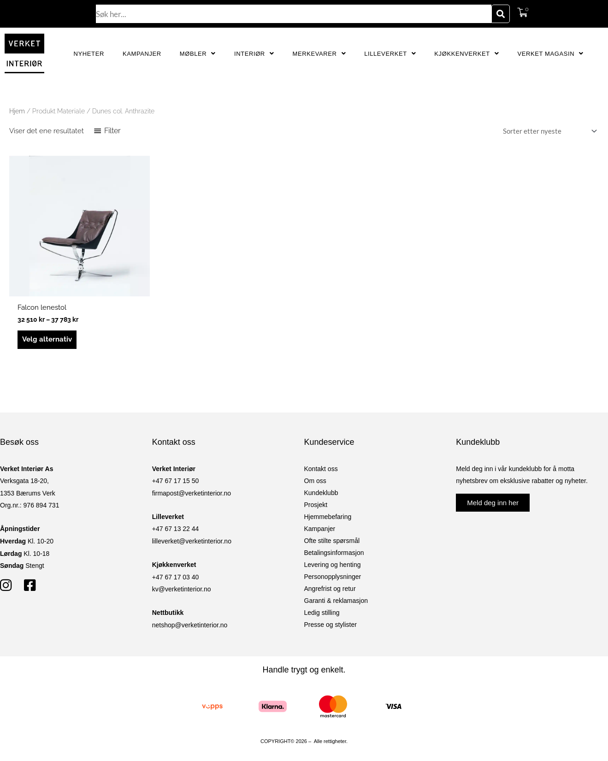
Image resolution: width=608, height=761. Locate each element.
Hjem (17, 111)
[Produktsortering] (548, 131)
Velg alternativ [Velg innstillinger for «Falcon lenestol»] (47, 339)
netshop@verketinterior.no (190, 625)
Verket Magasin (550, 53)
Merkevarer (319, 53)
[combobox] (293, 14)
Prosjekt (316, 504)
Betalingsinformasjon (334, 552)
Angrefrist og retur (330, 588)
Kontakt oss (321, 468)
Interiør (254, 53)
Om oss (315, 480)
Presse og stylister (330, 624)
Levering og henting (332, 564)
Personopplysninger (332, 576)
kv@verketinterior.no (181, 589)
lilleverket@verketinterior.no (191, 541)
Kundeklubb (321, 492)
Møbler (198, 53)
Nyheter (89, 53)
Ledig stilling (322, 612)
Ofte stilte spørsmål (332, 540)
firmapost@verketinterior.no (191, 493)
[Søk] (500, 14)
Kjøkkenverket (466, 53)
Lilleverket (390, 53)
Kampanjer (142, 53)
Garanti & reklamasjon (336, 600)
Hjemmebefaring (328, 516)
